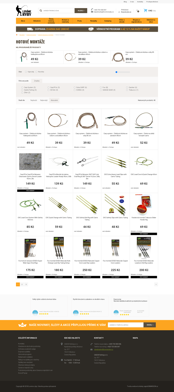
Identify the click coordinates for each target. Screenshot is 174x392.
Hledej (81, 11)
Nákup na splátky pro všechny (28, 360)
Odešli (149, 325)
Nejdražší (34, 100)
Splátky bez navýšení (25, 362)
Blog (125, 2)
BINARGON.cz (153, 386)
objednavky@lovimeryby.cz (104, 12)
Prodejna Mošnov (152, 2)
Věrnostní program (119, 29)
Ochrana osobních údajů (27, 349)
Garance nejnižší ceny (25, 368)
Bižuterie (22, 35)
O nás (132, 2)
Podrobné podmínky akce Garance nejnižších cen (35, 370)
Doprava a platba (24, 352)
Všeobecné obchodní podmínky (29, 346)
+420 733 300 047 (113, 347)
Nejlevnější (43, 100)
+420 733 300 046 (115, 344)
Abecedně (54, 100)
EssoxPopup (22, 373)
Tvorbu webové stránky (135, 386)
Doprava (48, 29)
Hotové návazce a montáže (45, 35)
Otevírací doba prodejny (26, 365)
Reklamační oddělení (25, 357)
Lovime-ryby (26, 10)
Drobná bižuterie (31, 35)
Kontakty (140, 2)
